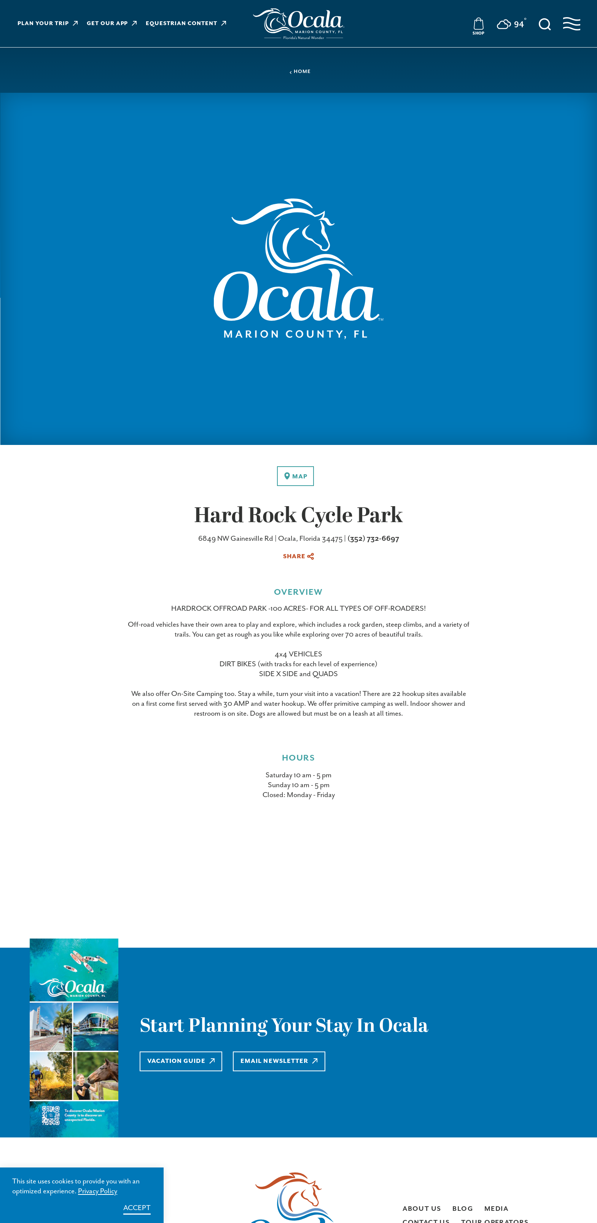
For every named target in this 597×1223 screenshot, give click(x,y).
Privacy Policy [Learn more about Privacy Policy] (97, 1191)
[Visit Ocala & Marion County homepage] (298, 23)
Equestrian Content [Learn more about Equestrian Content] (186, 24)
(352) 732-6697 (373, 538)
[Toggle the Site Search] (545, 23)
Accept (137, 1208)
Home (299, 72)
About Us (422, 1209)
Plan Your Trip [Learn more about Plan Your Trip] (48, 24)
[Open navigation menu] (571, 23)
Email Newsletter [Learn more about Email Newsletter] (279, 1061)
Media (496, 1209)
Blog (462, 1209)
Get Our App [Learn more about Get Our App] (112, 24)
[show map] (295, 476)
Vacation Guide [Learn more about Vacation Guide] (181, 1061)
